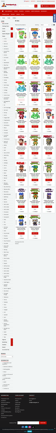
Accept (29, 431)
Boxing (5, 75)
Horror (5, 165)
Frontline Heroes (6, 136)
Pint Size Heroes (6, 228)
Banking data (6, 369)
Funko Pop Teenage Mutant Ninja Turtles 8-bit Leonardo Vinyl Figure (35, 176)
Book (5, 173)
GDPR (4, 382)
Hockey (5, 160)
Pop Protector (7, 241)
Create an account (50, 1)
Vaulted (5, 314)
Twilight (5, 309)
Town (5, 304)
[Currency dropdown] (33, 1)
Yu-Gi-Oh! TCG (5, 349)
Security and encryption (5, 385)
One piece (6, 212)
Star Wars (6, 291)
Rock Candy (6, 258)
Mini (5, 180)
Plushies (6, 238)
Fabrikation (6, 125)
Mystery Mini (7, 189)
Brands (3, 353)
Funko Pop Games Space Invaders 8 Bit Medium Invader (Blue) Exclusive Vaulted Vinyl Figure (21, 96)
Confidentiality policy (6, 379)
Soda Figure (6, 282)
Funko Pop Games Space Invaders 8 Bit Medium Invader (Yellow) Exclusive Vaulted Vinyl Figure (35, 69)
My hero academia (6, 183)
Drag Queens (7, 120)
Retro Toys (6, 252)
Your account (19, 395)
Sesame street (7, 279)
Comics (5, 92)
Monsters (6, 191)
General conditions (7, 366)
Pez (4, 222)
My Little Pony (7, 186)
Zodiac (5, 334)
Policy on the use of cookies (7, 375)
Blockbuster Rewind (7, 68)
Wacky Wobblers (6, 320)
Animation (6, 48)
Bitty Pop (6, 65)
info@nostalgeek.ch (34, 402)
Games (5, 170)
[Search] (28, 6)
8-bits (5, 41)
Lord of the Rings (6, 276)
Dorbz (5, 115)
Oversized (6, 214)
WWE (5, 332)
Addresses (17, 404)
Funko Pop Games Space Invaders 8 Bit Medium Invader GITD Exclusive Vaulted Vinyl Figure (21, 69)
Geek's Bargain (35, 11)
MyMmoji (6, 196)
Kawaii (3, 347)
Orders (16, 400)
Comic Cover (7, 95)
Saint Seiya (6, 85)
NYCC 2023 (6, 209)
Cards (18, 14)
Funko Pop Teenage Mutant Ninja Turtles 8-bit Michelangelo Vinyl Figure (35, 149)
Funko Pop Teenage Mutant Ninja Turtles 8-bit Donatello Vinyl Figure (49, 176)
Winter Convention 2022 (6, 324)
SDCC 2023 (6, 273)
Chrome (6, 87)
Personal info (18, 398)
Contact (3, 1)
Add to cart (21, 46)
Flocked (6, 130)
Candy (5, 80)
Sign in (43, 1)
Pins (5, 224)
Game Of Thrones (6, 142)
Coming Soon (5, 14)
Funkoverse (6, 139)
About (4, 371)
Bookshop (43, 11)
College (5, 90)
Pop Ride (6, 243)
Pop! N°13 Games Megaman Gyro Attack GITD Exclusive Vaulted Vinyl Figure (21, 42)
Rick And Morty (6, 255)
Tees (5, 337)
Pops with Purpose (6, 246)
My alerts (17, 408)
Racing (5, 249)
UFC (5, 312)
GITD (5, 230)
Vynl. (5, 317)
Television (6, 297)
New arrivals (8, 11)
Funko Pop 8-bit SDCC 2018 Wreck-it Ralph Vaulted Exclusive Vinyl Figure (21, 149)
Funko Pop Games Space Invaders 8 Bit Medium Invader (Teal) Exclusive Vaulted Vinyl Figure (48, 69)
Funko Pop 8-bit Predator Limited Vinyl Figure (48, 148)
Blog (22, 14)
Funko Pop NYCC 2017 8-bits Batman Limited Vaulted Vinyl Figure (21, 229)
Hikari (5, 157)
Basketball (6, 62)
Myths (5, 199)
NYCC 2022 (6, 207)
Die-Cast (6, 110)
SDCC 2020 (6, 268)
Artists (5, 55)
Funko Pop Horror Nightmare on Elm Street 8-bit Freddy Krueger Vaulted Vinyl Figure (21, 176)
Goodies (27, 11)
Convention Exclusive (6, 98)
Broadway (6, 77)
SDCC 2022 (6, 271)
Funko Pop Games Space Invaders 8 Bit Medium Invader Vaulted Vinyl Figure (35, 122)
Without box (7, 266)
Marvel (5, 178)
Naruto (5, 202)
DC (4, 105)
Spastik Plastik (5, 285)
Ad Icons (6, 43)
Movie (5, 127)
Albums (5, 46)
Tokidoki (6, 302)
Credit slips (17, 402)
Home (2, 21)
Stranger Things (6, 294)
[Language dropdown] (27, 1)
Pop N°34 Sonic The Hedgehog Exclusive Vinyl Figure (35, 41)
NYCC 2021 (6, 204)
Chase (5, 82)
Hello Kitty (6, 155)
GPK (5, 150)
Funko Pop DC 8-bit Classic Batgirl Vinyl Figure (21, 201)
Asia (5, 60)
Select (45, 25)
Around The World (6, 52)
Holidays (6, 163)
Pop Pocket (6, 233)
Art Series (6, 57)
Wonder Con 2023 (7, 329)
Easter (13, 14)
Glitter (5, 145)
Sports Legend (7, 288)
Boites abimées (6, 72)
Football (6, 132)
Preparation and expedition (6, 363)
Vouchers (17, 406)
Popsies (6, 235)
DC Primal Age (7, 107)
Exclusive (6, 122)
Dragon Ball (6, 117)
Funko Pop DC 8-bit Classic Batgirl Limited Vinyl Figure (48, 201)
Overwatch (6, 217)
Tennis (5, 299)
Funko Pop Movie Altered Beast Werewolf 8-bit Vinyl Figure (48, 42)
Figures (21, 11)
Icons (5, 168)
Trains (5, 307)
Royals (5, 263)
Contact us (6, 388)
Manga (5, 175)
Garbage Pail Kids (7, 102)
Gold (5, 147)
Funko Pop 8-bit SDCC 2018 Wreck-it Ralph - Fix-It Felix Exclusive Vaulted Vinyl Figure (49, 123)
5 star (5, 38)
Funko (15, 11)
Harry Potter (7, 152)
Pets (5, 219)
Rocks (5, 260)
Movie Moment (7, 194)
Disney (5, 112)
